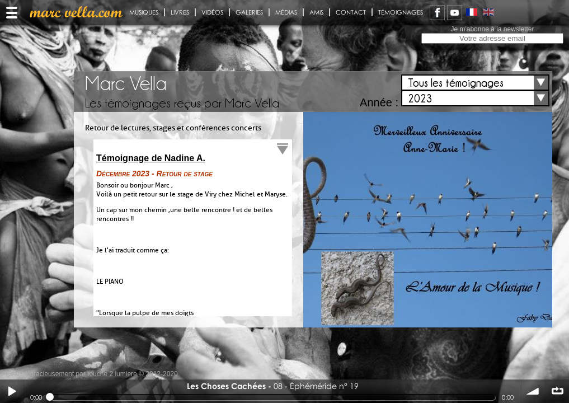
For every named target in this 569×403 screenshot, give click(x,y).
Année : (379, 102)
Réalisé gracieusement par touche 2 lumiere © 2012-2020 (92, 374)
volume (533, 391)
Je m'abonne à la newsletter (492, 29)
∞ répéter (557, 391)
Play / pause (11, 391)
